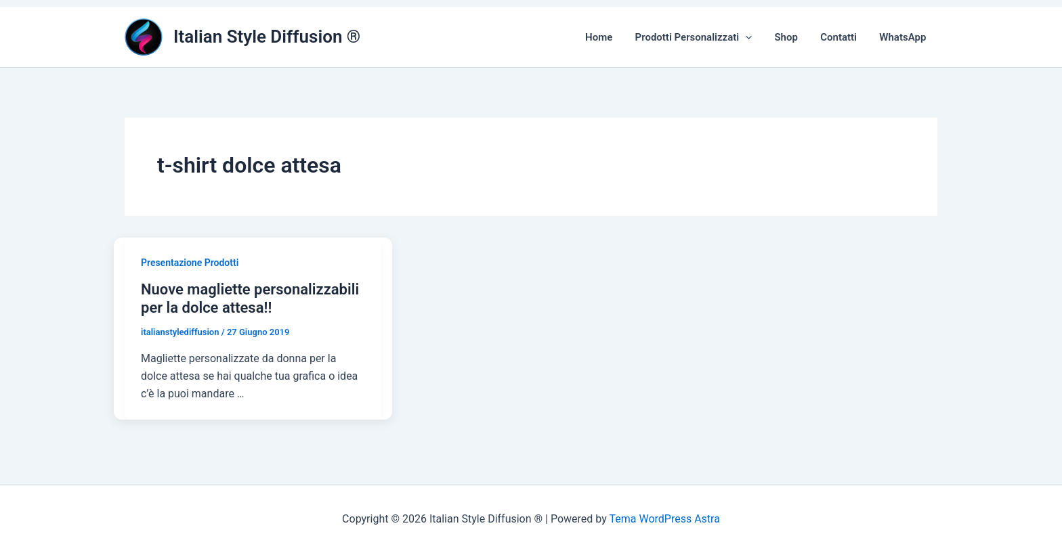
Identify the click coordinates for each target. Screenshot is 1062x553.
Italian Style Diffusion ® (266, 36)
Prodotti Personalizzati (701, 37)
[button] (753, 37)
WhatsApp (903, 37)
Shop (791, 37)
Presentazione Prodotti (189, 262)
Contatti (842, 37)
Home (608, 37)
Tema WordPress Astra (664, 518)
